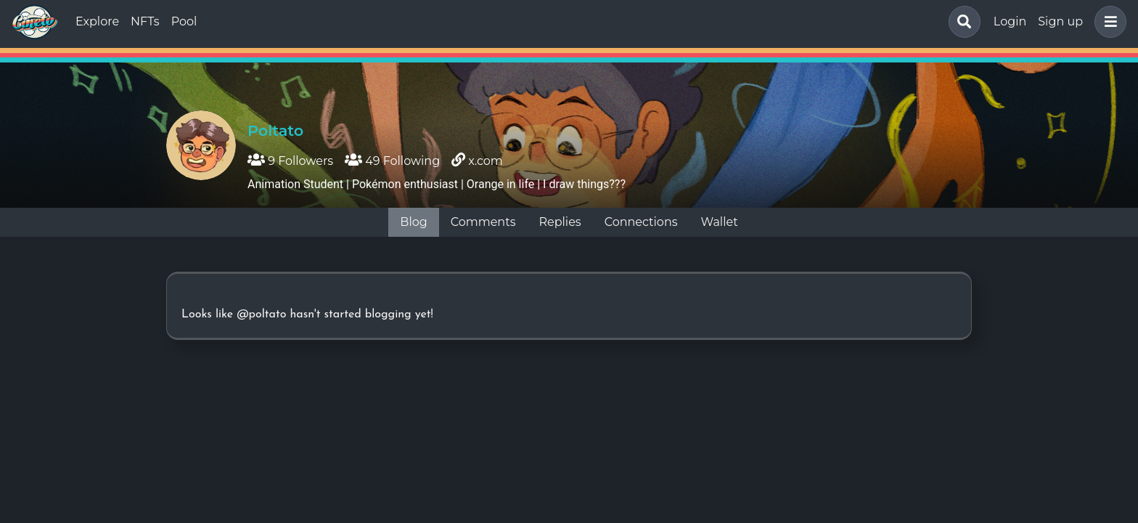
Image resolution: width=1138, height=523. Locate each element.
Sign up (1060, 21)
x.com (485, 161)
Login (1010, 21)
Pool (184, 21)
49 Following (392, 161)
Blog (413, 222)
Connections (641, 222)
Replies (560, 222)
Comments (483, 222)
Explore (97, 21)
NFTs (145, 21)
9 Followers (290, 161)
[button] (1107, 22)
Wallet (719, 222)
